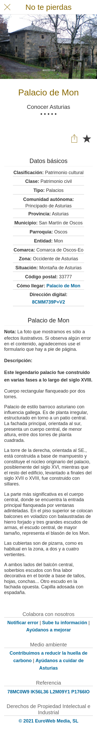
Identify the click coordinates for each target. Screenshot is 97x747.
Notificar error (22, 622)
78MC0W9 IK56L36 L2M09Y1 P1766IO (48, 691)
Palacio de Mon (63, 285)
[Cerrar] (7, 7)
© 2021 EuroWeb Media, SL (48, 721)
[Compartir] (74, 138)
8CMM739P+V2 (48, 302)
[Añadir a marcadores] (86, 138)
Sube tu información (64, 622)
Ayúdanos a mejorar (48, 629)
